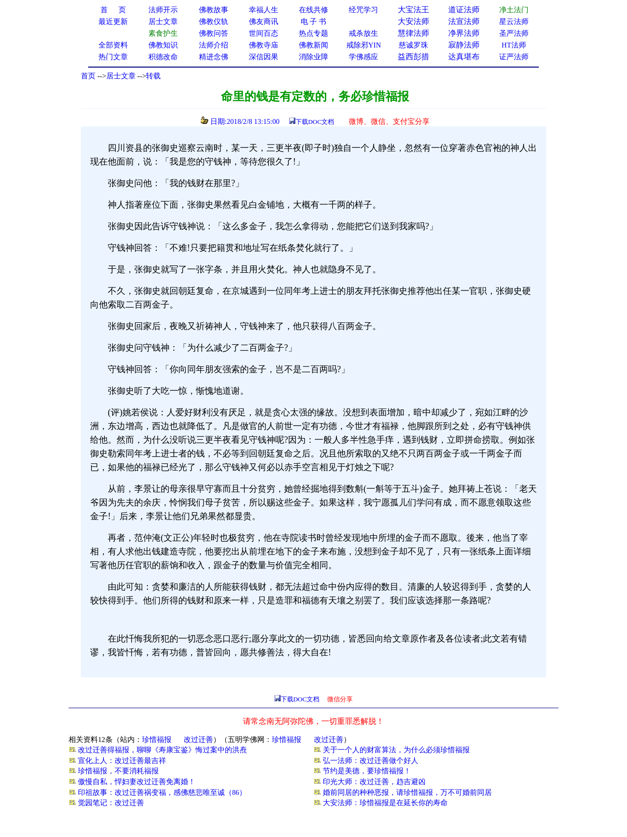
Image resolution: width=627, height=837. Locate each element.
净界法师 (464, 33)
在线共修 (313, 10)
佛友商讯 (263, 21)
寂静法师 (464, 45)
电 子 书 (313, 21)
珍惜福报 (156, 739)
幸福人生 (263, 10)
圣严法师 (514, 33)
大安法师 (413, 21)
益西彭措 (413, 56)
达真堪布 (464, 56)
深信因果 (263, 57)
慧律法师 (413, 33)
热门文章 (113, 57)
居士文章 (121, 76)
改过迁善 (198, 739)
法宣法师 (464, 21)
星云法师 (514, 21)
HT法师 (514, 45)
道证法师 (464, 9)
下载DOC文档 (314, 121)
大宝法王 (413, 9)
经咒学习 (363, 10)
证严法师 (514, 57)
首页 (88, 76)
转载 (153, 76)
